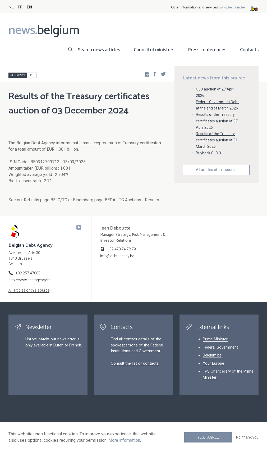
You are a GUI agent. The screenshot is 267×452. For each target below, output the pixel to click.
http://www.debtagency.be (29, 280)
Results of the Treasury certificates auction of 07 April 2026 (217, 120)
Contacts (249, 50)
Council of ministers (154, 50)
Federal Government (220, 347)
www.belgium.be (232, 7)
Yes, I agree (208, 437)
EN (29, 7)
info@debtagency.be (117, 256)
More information (124, 440)
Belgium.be (212, 355)
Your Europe (213, 363)
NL (10, 7)
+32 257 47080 (28, 273)
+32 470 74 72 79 (121, 249)
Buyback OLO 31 (209, 153)
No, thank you (247, 437)
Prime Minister (215, 339)
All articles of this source (216, 170)
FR (20, 7)
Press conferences (207, 50)
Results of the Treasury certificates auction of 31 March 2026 (217, 140)
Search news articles (99, 50)
